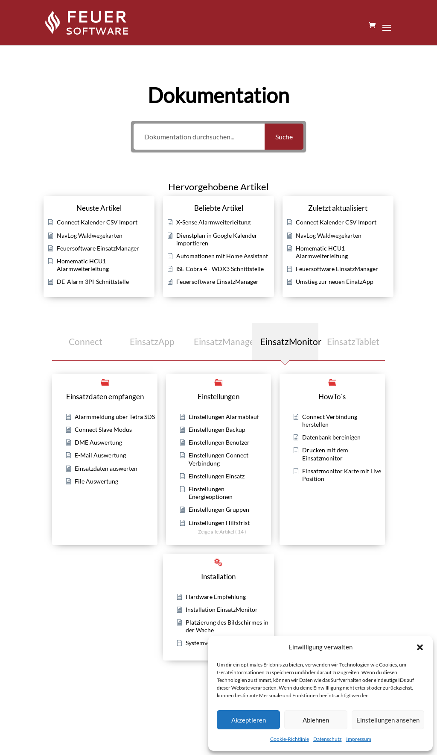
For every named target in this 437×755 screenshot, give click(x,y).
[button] (420, 647)
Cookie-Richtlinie (289, 739)
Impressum (358, 739)
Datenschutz (327, 739)
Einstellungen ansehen (388, 720)
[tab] (85, 341)
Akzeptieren (248, 720)
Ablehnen (316, 720)
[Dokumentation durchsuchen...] (199, 137)
